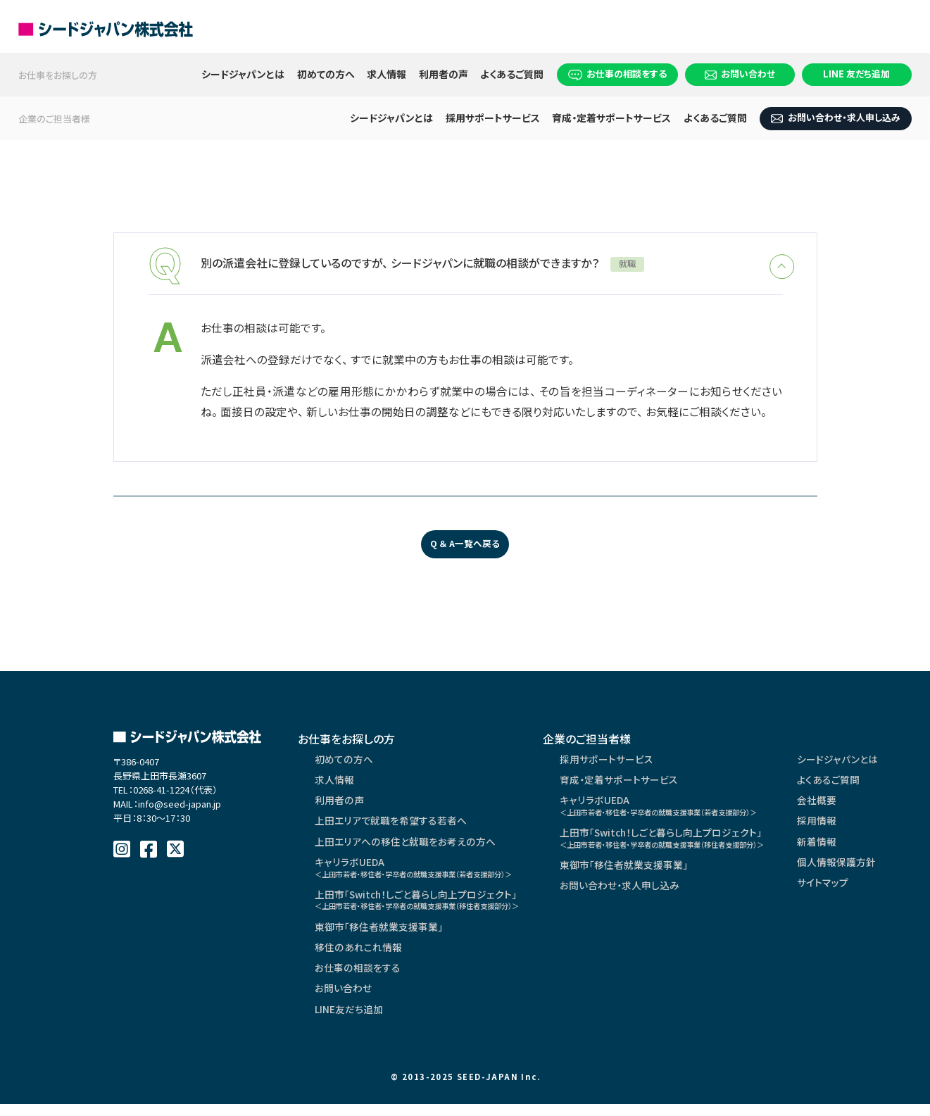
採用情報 (861, 827)
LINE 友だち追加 (856, 73)
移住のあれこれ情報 (358, 958)
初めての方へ (326, 74)
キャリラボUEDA (424, 874)
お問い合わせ (740, 73)
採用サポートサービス (493, 118)
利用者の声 (443, 74)
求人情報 (386, 74)
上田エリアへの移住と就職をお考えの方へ (404, 848)
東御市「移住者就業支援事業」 (379, 936)
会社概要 (861, 805)
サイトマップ (867, 890)
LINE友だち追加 (349, 1021)
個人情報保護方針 (880, 869)
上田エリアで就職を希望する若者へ (390, 827)
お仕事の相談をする (617, 73)
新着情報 (861, 848)
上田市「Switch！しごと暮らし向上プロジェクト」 (428, 908)
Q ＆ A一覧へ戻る (465, 546)
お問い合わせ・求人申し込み (835, 117)
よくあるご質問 (511, 74)
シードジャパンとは (242, 74)
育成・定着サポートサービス (611, 118)
